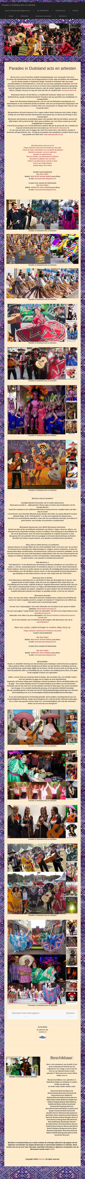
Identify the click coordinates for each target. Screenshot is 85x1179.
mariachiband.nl (42, 622)
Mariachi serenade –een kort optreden (42, 152)
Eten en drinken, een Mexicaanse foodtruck (42, 156)
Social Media (42, 1027)
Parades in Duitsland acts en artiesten (18, 5)
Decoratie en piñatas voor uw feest (42, 159)
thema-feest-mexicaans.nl (58, 128)
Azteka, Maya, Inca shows (42, 165)
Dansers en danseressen (42, 154)
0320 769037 (44, 174)
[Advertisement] (43, 1173)
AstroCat (41, 1159)
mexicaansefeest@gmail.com (45, 178)
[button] (25, 1014)
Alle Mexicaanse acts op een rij (42, 145)
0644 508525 (46, 176)
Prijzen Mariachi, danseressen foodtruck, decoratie (42, 148)
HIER (52, 1149)
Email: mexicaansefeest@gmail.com (17, 10)
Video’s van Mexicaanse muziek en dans (42, 161)
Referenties (25, 16)
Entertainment (60, 10)
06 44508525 (46, 187)
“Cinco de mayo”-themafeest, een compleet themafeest (42, 150)
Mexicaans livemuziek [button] (44, 16)
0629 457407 (35, 176)
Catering (75, 10)
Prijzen (11, 16)
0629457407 (35, 187)
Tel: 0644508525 (43, 10)
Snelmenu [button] (63, 16)
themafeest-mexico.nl (42, 613)
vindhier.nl (42, 1032)
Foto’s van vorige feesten (42, 163)
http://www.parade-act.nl (53, 134)
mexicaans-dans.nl (68, 90)
